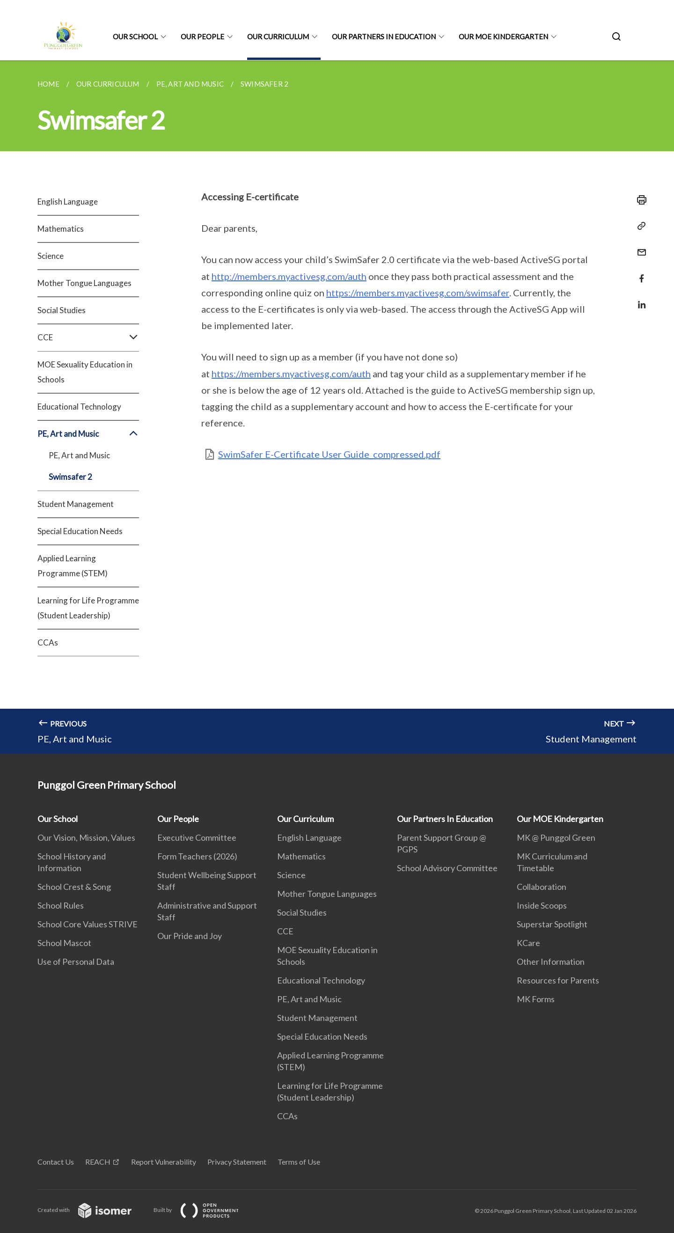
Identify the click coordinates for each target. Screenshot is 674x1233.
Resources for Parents (558, 980)
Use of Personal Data (75, 961)
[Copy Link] (639, 226)
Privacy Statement (236, 1161)
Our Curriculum (278, 36)
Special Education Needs (80, 531)
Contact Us (55, 1161)
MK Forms (536, 999)
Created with (92, 1209)
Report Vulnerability (163, 1161)
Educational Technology (79, 406)
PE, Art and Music (88, 433)
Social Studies (61, 310)
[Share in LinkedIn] (639, 298)
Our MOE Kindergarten (503, 36)
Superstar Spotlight (552, 924)
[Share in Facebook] (639, 272)
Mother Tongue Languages (84, 283)
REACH (97, 1161)
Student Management (75, 504)
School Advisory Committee (447, 868)
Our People (202, 36)
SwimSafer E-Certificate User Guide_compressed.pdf (329, 454)
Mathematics (60, 229)
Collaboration (541, 886)
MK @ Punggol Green (556, 837)
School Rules (60, 905)
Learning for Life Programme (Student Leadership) (88, 607)
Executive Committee (196, 837)
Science (50, 256)
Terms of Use (299, 1161)
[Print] (639, 200)
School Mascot (64, 943)
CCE (88, 337)
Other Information (551, 961)
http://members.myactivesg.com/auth (289, 276)
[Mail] (639, 246)
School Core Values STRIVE (87, 924)
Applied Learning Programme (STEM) (72, 565)
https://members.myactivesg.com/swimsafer (417, 292)
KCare (528, 943)
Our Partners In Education (384, 36)
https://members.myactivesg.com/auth (291, 373)
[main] (337, 407)
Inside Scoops (542, 905)
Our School (135, 36)
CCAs (47, 642)
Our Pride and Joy (189, 936)
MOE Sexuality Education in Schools (84, 372)
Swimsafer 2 (70, 477)
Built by (204, 1209)
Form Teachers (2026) (197, 856)
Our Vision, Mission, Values (86, 837)
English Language (67, 201)
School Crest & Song (74, 886)
